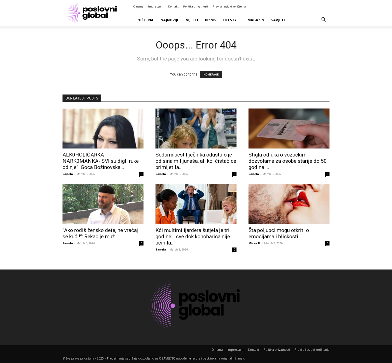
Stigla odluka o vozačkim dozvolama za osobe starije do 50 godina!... (287, 161)
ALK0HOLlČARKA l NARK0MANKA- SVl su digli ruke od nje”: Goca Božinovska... (100, 161)
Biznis (210, 20)
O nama (138, 6)
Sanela (67, 174)
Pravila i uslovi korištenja (229, 6)
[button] (324, 20)
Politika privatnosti (195, 6)
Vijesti (192, 20)
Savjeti (278, 20)
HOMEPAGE (211, 74)
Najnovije (169, 20)
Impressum (156, 6)
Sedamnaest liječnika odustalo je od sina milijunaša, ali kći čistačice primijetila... (196, 161)
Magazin (256, 20)
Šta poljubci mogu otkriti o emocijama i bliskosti (278, 233)
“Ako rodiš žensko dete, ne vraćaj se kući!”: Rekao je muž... (100, 233)
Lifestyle (231, 20)
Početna (145, 20)
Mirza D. (254, 243)
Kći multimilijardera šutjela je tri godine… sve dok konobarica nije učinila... (193, 236)
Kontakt (173, 6)
